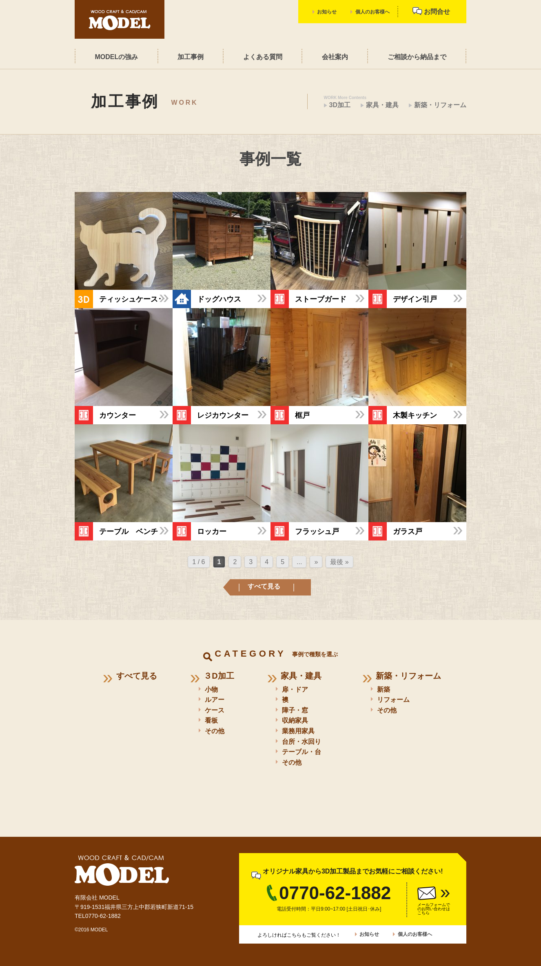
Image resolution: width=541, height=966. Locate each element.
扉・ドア (295, 689)
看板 (211, 720)
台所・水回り (301, 741)
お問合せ (431, 11)
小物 (211, 689)
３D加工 (219, 675)
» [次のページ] (316, 561)
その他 (214, 731)
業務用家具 (298, 731)
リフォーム (393, 699)
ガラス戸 (407, 531)
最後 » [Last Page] (339, 561)
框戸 (302, 415)
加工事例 (190, 56)
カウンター (117, 415)
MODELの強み (116, 56)
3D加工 (339, 104)
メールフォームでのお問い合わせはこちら (433, 908)
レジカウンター (222, 415)
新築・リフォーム (440, 104)
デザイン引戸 (415, 299)
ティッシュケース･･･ (134, 299)
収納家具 (295, 720)
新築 (383, 689)
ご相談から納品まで (417, 56)
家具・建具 (382, 104)
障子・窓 (295, 710)
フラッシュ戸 (317, 531)
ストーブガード (320, 299)
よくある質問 (262, 56)
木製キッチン (415, 415)
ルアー (214, 699)
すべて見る (264, 586)
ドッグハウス (219, 299)
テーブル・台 (301, 751)
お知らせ (327, 12)
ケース (214, 710)
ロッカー (211, 531)
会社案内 (335, 56)
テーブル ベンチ (128, 531)
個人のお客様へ (372, 12)
